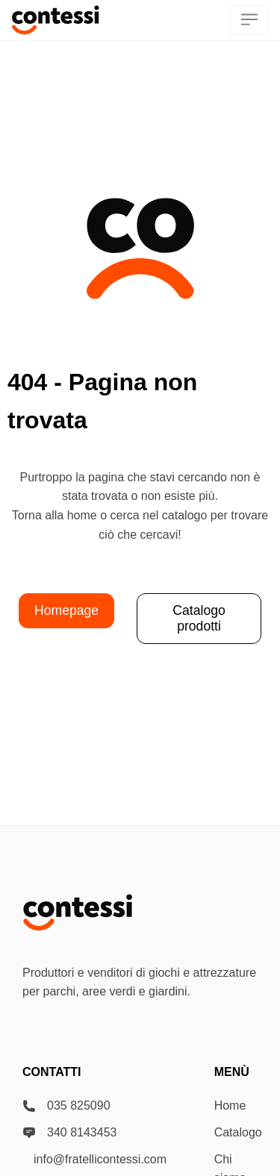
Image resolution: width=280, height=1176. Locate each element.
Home (230, 1105)
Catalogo (238, 1132)
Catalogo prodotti (198, 618)
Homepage (66, 610)
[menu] (249, 20)
